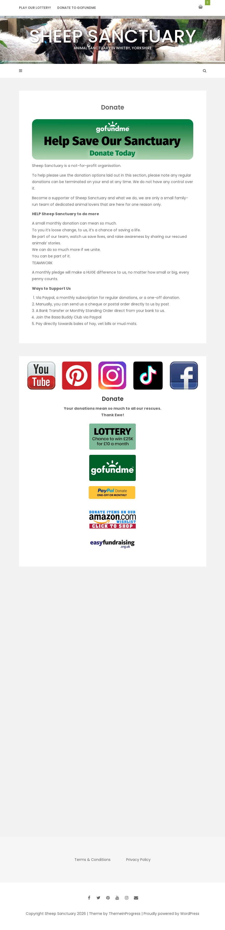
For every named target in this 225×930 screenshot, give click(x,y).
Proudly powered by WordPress (171, 913)
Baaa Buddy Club (67, 317)
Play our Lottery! (35, 7)
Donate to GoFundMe (76, 7)
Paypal (48, 297)
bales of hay (85, 323)
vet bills (104, 323)
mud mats (126, 323)
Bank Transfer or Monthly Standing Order (76, 310)
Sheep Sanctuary (112, 37)
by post (163, 304)
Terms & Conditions (92, 859)
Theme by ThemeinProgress (114, 913)
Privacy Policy (138, 859)
